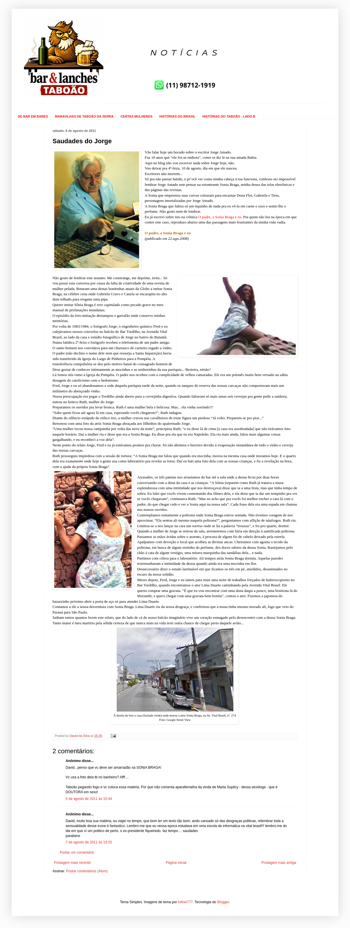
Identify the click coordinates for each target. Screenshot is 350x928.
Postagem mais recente (72, 863)
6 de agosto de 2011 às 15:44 (89, 799)
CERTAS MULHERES (136, 116)
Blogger (223, 902)
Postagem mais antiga (278, 863)
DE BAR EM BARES (33, 116)
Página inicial (176, 863)
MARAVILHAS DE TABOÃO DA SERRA (84, 116)
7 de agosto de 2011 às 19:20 (89, 842)
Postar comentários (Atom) (87, 871)
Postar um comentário (77, 852)
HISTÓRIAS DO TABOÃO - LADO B (228, 116)
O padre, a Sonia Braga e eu (220, 217)
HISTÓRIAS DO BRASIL (177, 116)
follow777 (185, 902)
